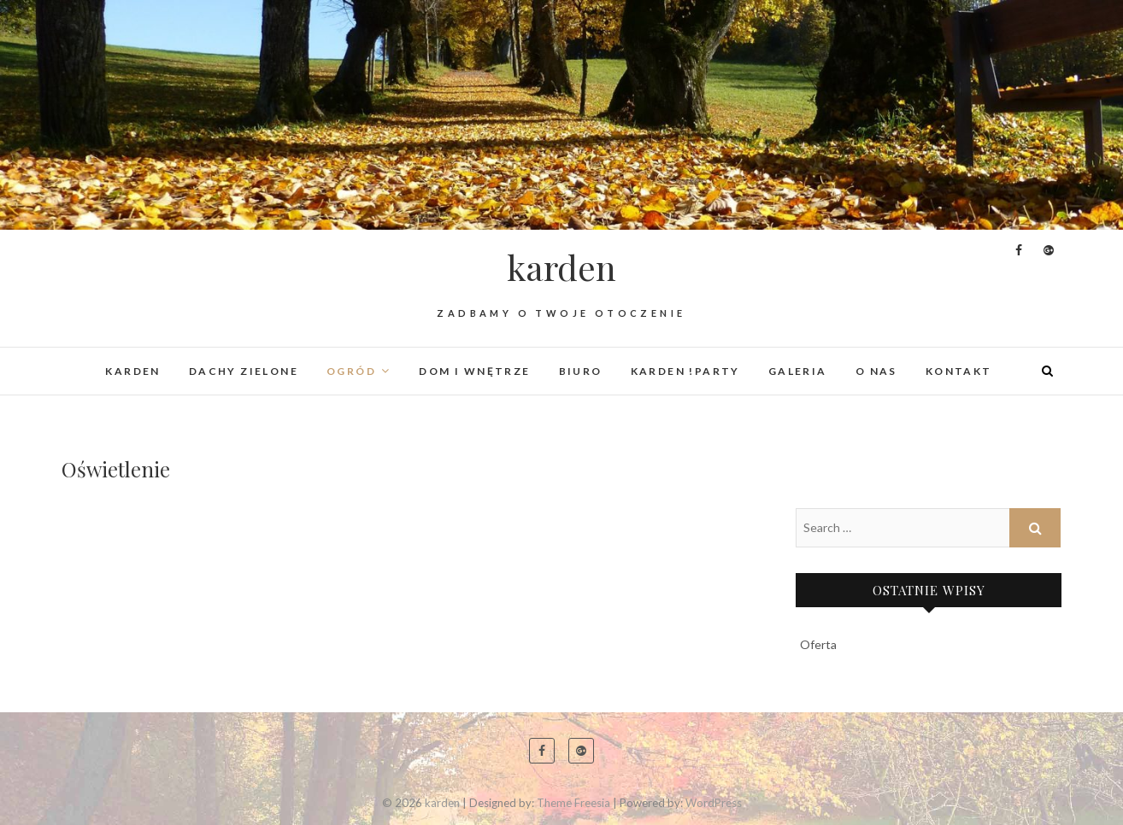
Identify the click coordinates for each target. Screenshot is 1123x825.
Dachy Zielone (243, 371)
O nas (876, 371)
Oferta (818, 644)
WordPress (713, 803)
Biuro (581, 371)
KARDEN (132, 371)
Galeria (797, 371)
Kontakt (959, 371)
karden (561, 267)
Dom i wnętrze (474, 371)
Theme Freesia (573, 803)
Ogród (351, 371)
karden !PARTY (685, 371)
